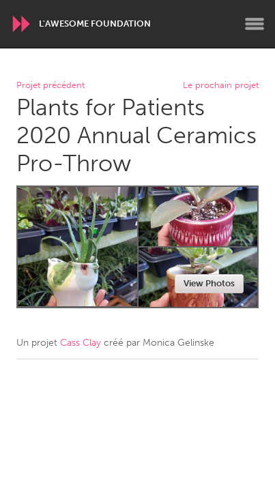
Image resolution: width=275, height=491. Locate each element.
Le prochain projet (221, 85)
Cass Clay (80, 342)
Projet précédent (50, 85)
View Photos (209, 283)
